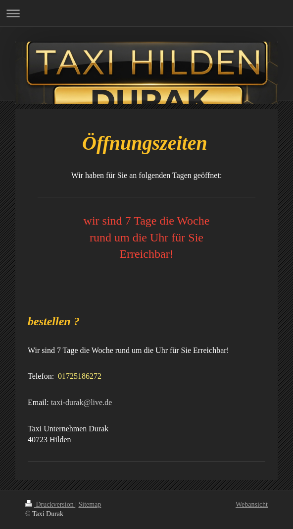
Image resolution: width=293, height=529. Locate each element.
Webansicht (252, 504)
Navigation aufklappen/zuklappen (146, 13)
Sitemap (90, 504)
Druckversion (50, 504)
